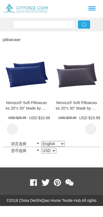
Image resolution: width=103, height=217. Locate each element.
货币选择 (33, 150)
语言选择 (38, 144)
